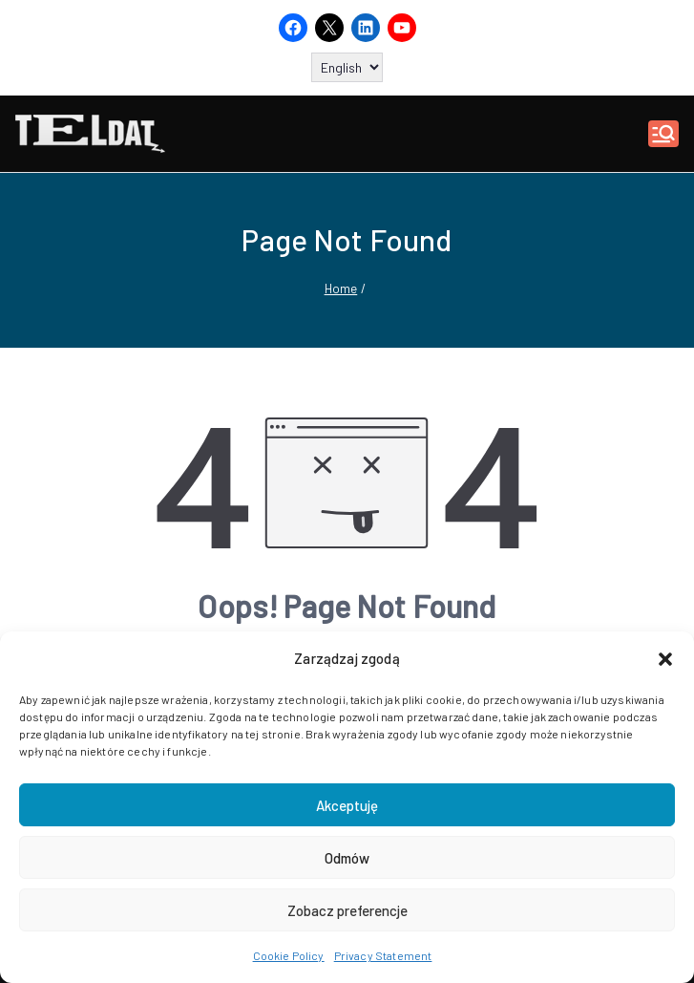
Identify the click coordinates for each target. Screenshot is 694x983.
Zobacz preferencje (347, 910)
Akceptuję (347, 805)
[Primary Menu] (663, 133)
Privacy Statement (383, 955)
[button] (665, 659)
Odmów (347, 857)
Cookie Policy (289, 955)
